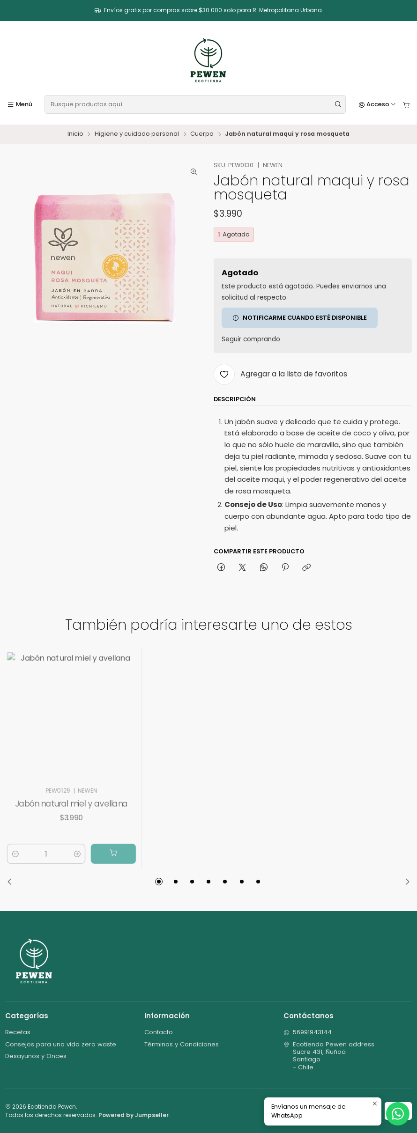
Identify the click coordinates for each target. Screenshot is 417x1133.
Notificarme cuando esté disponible (299, 318)
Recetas (17, 1032)
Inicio (75, 134)
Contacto (158, 1032)
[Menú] (19, 104)
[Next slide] (405, 881)
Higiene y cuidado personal (137, 134)
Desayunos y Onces (36, 1056)
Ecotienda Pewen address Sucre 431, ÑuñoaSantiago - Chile (329, 1056)
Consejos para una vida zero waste (60, 1044)
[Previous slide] (12, 881)
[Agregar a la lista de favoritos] (280, 374)
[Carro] (406, 104)
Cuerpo (202, 134)
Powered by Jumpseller (133, 1115)
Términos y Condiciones (181, 1044)
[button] (158, 881)
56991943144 (307, 1032)
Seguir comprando (251, 339)
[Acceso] (378, 104)
